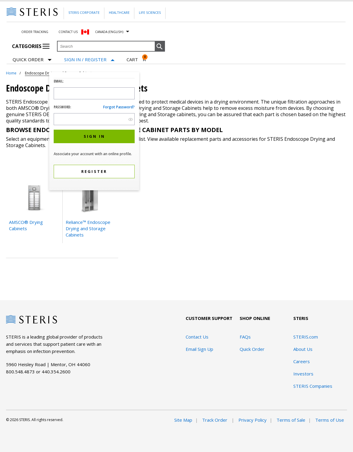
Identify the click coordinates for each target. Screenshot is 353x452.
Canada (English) (109, 32)
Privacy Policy (252, 420)
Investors (303, 374)
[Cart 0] (137, 59)
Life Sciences (150, 12)
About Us (303, 349)
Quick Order (32, 59)
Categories (30, 46)
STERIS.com (305, 337)
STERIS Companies (312, 386)
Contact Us (68, 32)
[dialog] (94, 132)
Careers (301, 361)
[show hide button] (130, 119)
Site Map (183, 420)
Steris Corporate (84, 12)
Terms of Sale (291, 420)
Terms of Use (329, 420)
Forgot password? (119, 107)
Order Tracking (34, 32)
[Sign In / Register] (89, 59)
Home (11, 73)
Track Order (215, 420)
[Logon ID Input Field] (94, 93)
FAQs (245, 337)
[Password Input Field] (94, 119)
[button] (160, 46)
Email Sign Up (199, 349)
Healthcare (119, 12)
